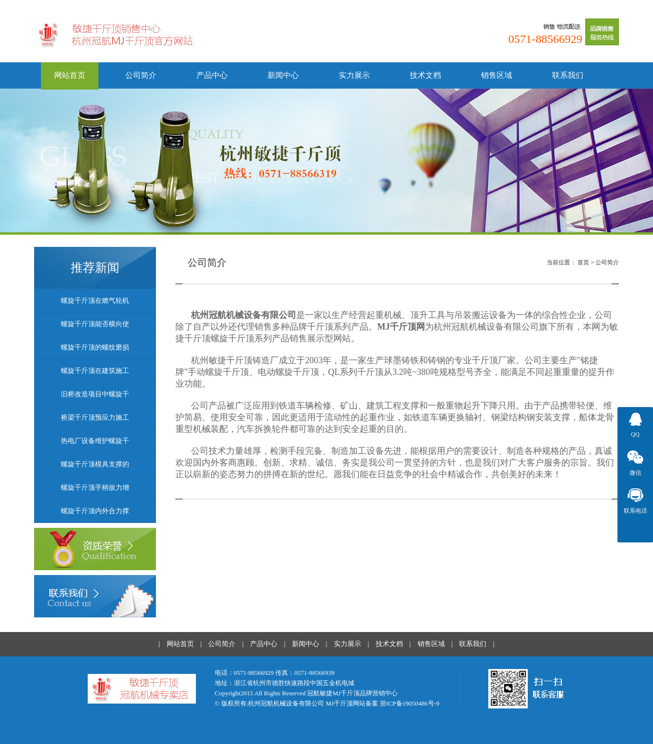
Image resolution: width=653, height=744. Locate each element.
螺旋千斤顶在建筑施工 (95, 370)
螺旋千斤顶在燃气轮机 (95, 300)
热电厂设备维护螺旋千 (95, 441)
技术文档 (425, 75)
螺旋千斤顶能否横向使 (95, 324)
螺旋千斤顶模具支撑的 (95, 464)
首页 (583, 262)
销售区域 (496, 75)
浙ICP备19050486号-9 (409, 703)
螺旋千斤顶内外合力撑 (95, 511)
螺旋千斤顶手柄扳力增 (95, 487)
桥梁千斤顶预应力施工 (95, 417)
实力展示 (354, 75)
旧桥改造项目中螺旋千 (95, 394)
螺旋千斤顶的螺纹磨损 (95, 347)
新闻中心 (283, 75)
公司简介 (140, 75)
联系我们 (567, 75)
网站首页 (69, 75)
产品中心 (212, 75)
